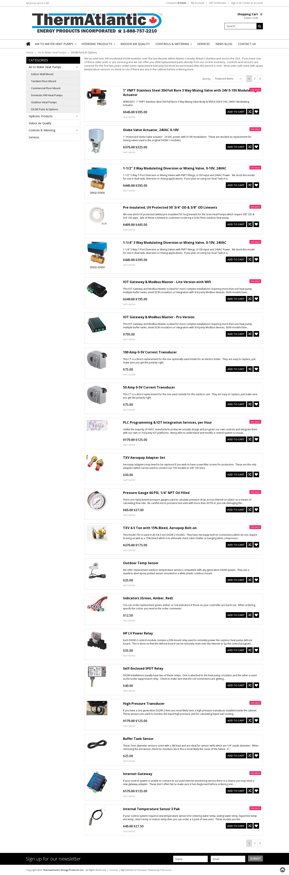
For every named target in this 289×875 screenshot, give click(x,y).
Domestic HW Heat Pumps (47, 95)
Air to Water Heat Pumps (55, 45)
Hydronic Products (98, 45)
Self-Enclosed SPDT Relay (143, 668)
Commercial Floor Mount (45, 88)
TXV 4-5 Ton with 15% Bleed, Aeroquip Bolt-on (160, 528)
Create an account (252, 3)
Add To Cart (236, 111)
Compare (176, 3)
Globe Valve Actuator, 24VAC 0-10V (151, 130)
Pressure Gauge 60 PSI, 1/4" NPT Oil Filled (156, 493)
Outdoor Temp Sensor (141, 563)
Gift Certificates (217, 3)
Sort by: (206, 79)
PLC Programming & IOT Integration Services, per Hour (167, 422)
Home (29, 52)
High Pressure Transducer (144, 703)
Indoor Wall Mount (42, 74)
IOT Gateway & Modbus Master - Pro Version (158, 317)
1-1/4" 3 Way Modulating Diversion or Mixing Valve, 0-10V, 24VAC (174, 242)
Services (203, 44)
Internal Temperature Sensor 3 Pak (151, 809)
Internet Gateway (137, 774)
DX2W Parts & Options (44, 109)
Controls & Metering (173, 45)
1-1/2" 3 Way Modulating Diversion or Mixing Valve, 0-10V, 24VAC (174, 168)
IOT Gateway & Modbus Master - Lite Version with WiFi (167, 282)
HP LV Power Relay (138, 633)
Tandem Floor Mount (43, 81)
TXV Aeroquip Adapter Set (144, 457)
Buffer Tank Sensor (138, 738)
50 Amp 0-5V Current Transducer (149, 387)
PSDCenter (166, 869)
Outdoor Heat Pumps (44, 102)
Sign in (234, 3)
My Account (197, 3)
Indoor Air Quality (135, 44)
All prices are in (37, 3)
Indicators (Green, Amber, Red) (148, 598)
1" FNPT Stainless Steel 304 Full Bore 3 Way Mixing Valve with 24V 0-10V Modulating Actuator (190, 92)
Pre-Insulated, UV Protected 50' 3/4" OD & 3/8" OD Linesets (170, 207)
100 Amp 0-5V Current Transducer (150, 352)
